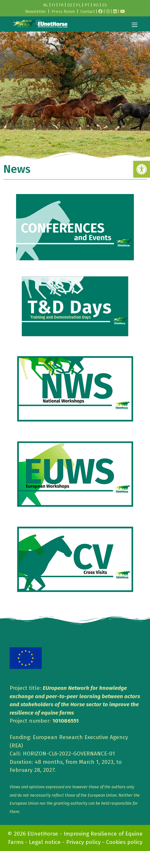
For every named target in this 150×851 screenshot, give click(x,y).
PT (87, 5)
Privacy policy (83, 842)
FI (53, 5)
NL (45, 5)
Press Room (63, 11)
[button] (141, 169)
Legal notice (45, 842)
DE (69, 5)
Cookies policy (124, 842)
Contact (87, 11)
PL (78, 5)
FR (61, 5)
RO (96, 5)
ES (104, 5)
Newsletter (35, 11)
